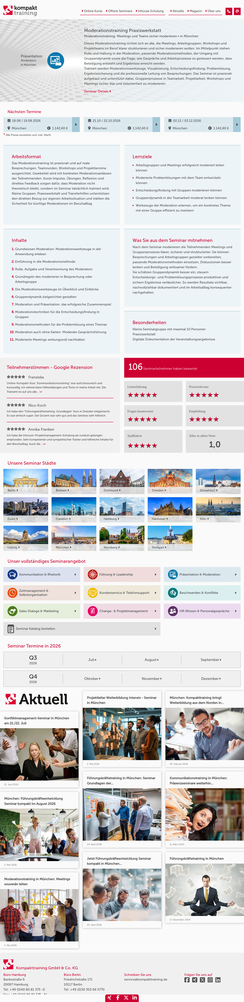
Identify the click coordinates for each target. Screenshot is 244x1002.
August (152, 660)
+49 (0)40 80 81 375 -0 (27, 989)
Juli (92, 660)
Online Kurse (92, 11)
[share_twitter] (126, 998)
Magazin (194, 11)
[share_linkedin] (134, 998)
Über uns (213, 11)
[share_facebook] (118, 998)
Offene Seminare (119, 11)
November (152, 679)
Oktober (92, 679)
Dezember (211, 679)
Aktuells (177, 11)
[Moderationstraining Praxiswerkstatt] (229, 11)
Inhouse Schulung (150, 11)
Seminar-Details (97, 91)
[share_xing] (109, 998)
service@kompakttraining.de (145, 979)
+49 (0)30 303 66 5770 (87, 989)
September (211, 660)
